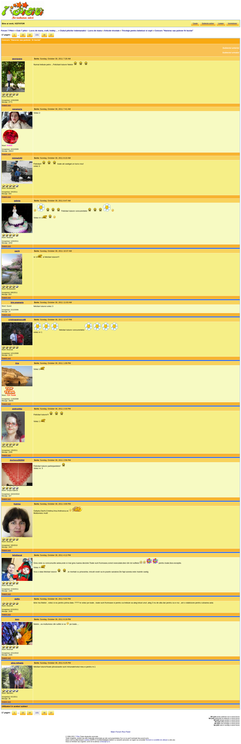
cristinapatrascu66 (17, 319)
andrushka (17, 409)
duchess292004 (17, 460)
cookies (87, 740)
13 (23, 35)
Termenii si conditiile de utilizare (157, 740)
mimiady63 (17, 158)
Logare (221, 23)
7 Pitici (77, 736)
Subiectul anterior (231, 48)
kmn (17, 619)
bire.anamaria (17, 302)
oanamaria (17, 109)
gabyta (17, 201)
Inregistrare (232, 23)
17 (51, 35)
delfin (17, 599)
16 (44, 35)
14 (30, 35)
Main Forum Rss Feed (120, 732)
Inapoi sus (6, 105)
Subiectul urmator (230, 52)
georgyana (17, 59)
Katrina (17, 504)
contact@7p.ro (105, 741)
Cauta (195, 23)
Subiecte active (208, 23)
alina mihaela (17, 663)
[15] (37, 35)
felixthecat (17, 555)
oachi (17, 251)
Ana (17, 363)
